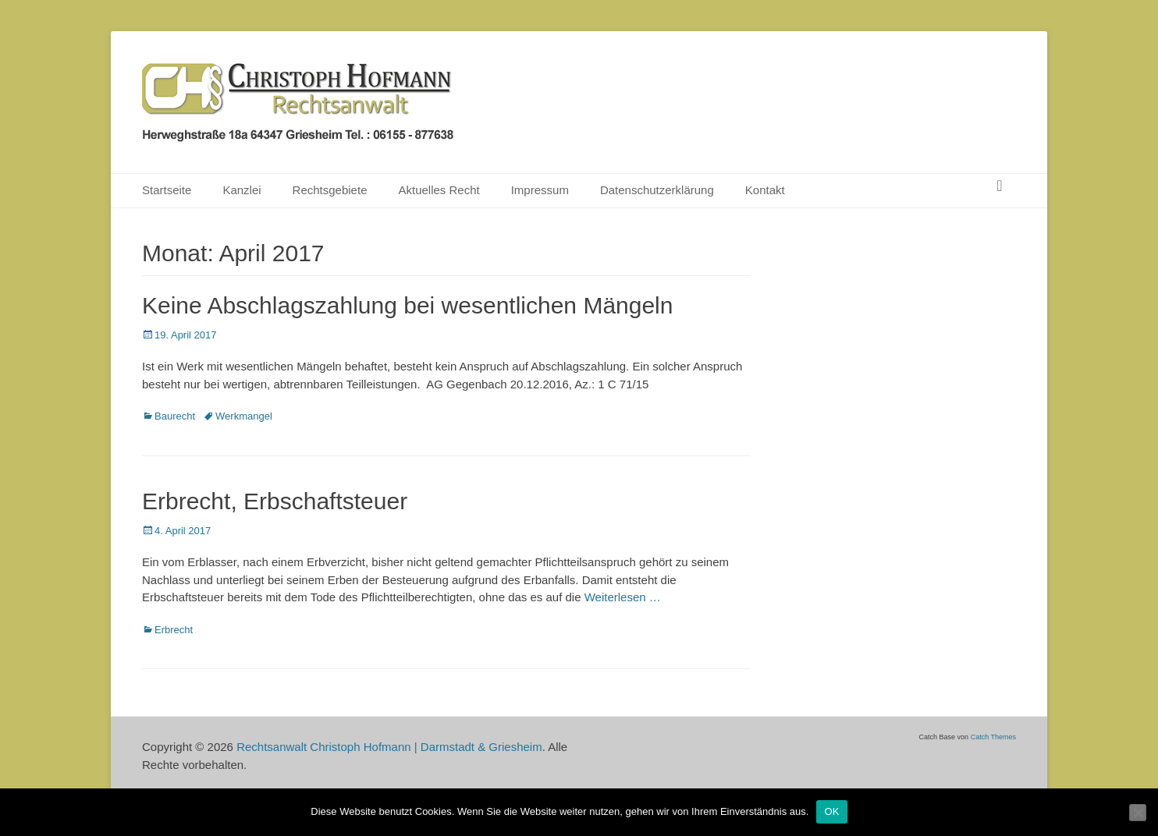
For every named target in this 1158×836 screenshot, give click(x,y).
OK (831, 811)
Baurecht (175, 416)
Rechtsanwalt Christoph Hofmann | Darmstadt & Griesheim (389, 746)
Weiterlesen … (622, 597)
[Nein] (1137, 812)
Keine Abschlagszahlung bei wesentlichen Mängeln (407, 305)
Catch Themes (993, 737)
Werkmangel (243, 416)
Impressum (540, 190)
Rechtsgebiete (330, 190)
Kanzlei (241, 190)
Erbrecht (174, 630)
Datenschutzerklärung (657, 190)
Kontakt (765, 190)
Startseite (166, 190)
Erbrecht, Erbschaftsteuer (274, 501)
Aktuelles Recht (438, 190)
